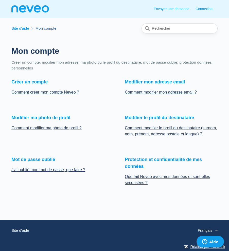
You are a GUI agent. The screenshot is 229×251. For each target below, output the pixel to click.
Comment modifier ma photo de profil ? (46, 128)
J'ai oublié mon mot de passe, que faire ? (48, 170)
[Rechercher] (180, 28)
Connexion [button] (204, 9)
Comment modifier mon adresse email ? (161, 92)
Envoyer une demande (171, 9)
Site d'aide (20, 28)
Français (206, 230)
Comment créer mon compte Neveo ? (45, 92)
